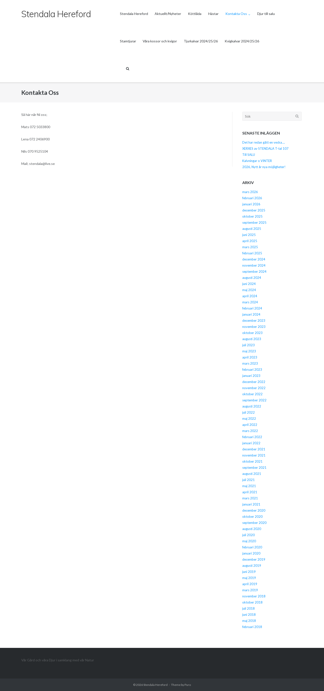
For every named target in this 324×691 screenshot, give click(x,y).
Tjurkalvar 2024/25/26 (201, 41)
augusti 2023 (251, 339)
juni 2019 (249, 572)
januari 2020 (251, 553)
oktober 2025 (252, 216)
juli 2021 (248, 480)
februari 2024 (252, 308)
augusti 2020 (251, 529)
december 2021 (253, 449)
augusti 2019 (251, 566)
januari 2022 (251, 443)
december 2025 (253, 210)
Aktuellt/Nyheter (168, 14)
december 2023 (253, 320)
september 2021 (254, 467)
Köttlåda (194, 14)
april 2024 (249, 296)
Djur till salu (266, 14)
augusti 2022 (251, 406)
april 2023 (249, 357)
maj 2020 (249, 541)
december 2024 (253, 259)
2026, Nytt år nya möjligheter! (264, 167)
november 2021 (254, 455)
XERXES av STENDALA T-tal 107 (265, 148)
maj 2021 (249, 486)
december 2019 (253, 559)
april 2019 (249, 584)
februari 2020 (252, 547)
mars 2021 (250, 498)
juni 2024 (249, 284)
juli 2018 (248, 608)
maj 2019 (249, 578)
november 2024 (254, 265)
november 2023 (254, 327)
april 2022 (249, 425)
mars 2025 (250, 247)
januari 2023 (251, 376)
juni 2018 (249, 615)
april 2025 (249, 241)
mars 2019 (250, 590)
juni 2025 (249, 235)
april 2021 (249, 492)
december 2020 (253, 510)
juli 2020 (248, 535)
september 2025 (254, 222)
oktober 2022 (252, 394)
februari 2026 (252, 198)
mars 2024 (250, 302)
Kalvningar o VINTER (257, 161)
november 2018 (254, 596)
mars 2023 (250, 363)
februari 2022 (252, 437)
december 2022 (253, 382)
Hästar (213, 14)
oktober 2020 (252, 516)
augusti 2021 (251, 474)
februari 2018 (252, 627)
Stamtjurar (128, 41)
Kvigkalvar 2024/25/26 (242, 41)
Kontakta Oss (236, 14)
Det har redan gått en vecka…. (263, 142)
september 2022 (254, 400)
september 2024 (254, 271)
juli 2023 (248, 345)
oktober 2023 (252, 333)
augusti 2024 (251, 278)
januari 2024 (251, 314)
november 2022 (254, 388)
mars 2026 (250, 192)
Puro (188, 685)
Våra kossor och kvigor (160, 41)
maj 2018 (249, 621)
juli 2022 (248, 412)
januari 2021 (251, 504)
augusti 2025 (251, 229)
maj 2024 (249, 290)
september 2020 (254, 523)
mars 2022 (250, 431)
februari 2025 (252, 253)
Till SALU (248, 155)
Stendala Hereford (134, 14)
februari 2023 (252, 369)
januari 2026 (251, 204)
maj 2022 (249, 418)
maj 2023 (249, 351)
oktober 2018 (252, 602)
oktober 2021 (252, 461)
